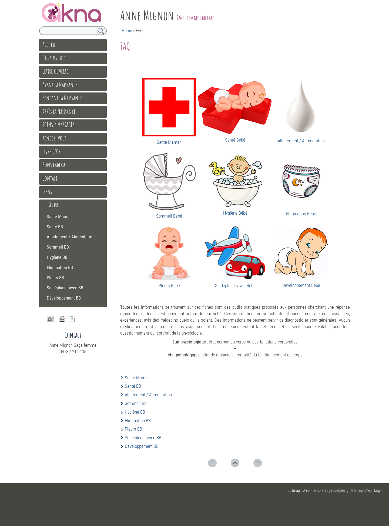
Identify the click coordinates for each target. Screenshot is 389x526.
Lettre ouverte (55, 71)
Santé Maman (169, 142)
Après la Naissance (59, 111)
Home (127, 30)
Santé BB (133, 386)
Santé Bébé (235, 140)
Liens (47, 192)
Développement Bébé (301, 285)
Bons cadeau (53, 165)
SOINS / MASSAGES (58, 125)
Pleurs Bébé (169, 285)
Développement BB (142, 446)
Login (378, 490)
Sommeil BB (136, 403)
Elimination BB (138, 420)
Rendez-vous (54, 138)
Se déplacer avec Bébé (235, 285)
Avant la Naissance (59, 85)
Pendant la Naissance (62, 98)
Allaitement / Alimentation (301, 140)
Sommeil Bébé (169, 216)
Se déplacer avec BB (143, 437)
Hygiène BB (135, 412)
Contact (49, 178)
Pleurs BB (133, 429)
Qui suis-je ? (54, 58)
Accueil (49, 44)
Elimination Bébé (301, 213)
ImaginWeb (301, 490)
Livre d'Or (51, 151)
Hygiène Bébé (235, 213)
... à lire (50, 205)
